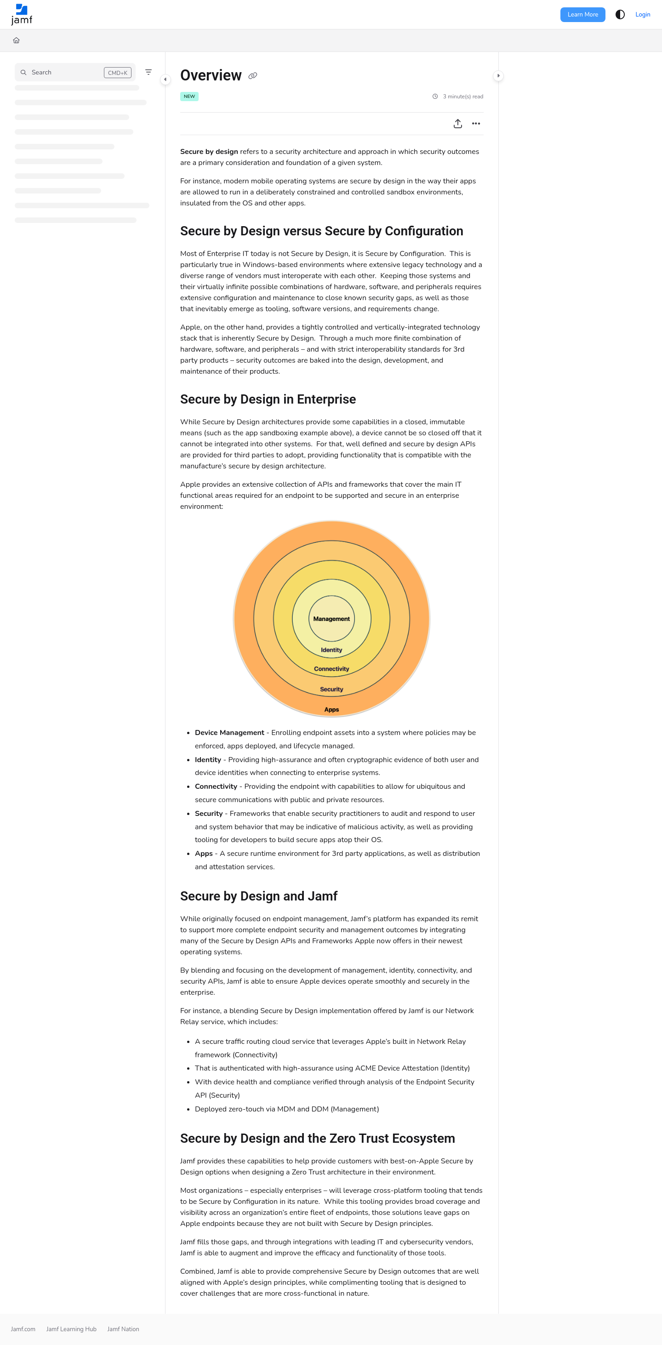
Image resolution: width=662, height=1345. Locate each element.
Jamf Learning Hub (71, 1329)
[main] (332, 683)
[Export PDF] (458, 123)
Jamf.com (23, 1329)
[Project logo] (21, 15)
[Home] (16, 40)
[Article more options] (476, 123)
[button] (75, 72)
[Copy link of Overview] (252, 76)
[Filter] (148, 72)
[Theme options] (620, 14)
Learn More (583, 15)
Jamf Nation (123, 1329)
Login (643, 15)
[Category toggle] (165, 79)
